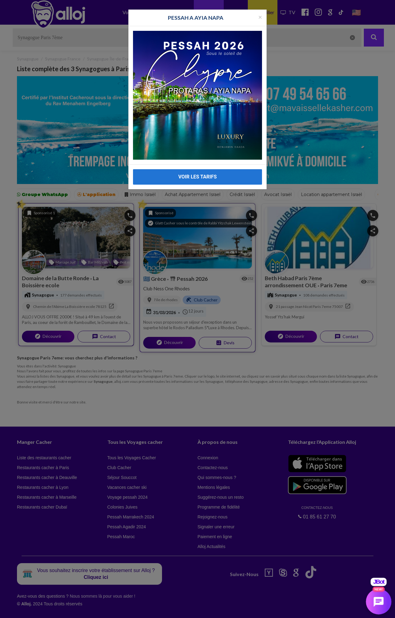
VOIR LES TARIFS (197, 177)
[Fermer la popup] (260, 17)
